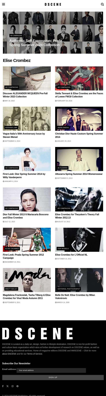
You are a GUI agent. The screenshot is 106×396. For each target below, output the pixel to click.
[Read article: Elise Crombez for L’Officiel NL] (79, 240)
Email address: (9, 369)
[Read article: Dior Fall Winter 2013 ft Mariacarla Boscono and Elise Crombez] (27, 199)
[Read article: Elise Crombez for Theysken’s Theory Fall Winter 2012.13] (79, 199)
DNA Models (63, 248)
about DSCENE (9, 354)
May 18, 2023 (9, 101)
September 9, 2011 (11, 302)
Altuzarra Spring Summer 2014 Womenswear (79, 174)
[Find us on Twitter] (7, 386)
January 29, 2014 (63, 141)
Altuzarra (63, 168)
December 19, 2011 (11, 262)
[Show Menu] (3, 4)
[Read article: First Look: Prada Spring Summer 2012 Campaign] (27, 240)
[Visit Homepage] (53, 4)
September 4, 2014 (11, 141)
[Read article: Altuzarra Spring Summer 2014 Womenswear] (79, 159)
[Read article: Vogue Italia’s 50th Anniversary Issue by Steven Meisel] (27, 119)
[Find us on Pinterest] (17, 386)
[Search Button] (102, 4)
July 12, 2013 (9, 221)
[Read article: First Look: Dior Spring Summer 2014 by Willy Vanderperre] (27, 159)
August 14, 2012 (62, 221)
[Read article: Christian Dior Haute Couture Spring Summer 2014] (79, 119)
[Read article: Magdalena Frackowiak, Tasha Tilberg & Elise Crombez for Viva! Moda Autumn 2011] (27, 280)
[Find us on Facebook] (2, 386)
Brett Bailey (11, 289)
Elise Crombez (12, 248)
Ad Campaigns (16, 35)
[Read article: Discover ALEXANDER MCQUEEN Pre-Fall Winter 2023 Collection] (27, 78)
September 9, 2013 (63, 178)
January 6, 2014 (10, 181)
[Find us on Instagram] (13, 386)
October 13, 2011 (63, 259)
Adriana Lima (11, 127)
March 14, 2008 (62, 302)
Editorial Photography (69, 289)
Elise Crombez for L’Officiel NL (71, 255)
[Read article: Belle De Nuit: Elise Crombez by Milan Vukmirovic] (79, 280)
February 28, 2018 (63, 101)
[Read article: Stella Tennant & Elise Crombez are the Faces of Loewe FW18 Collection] (79, 78)
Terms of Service (34, 354)
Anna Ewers (63, 127)
